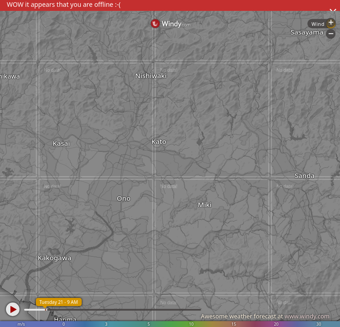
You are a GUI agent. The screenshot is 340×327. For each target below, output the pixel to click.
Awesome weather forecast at (265, 316)
